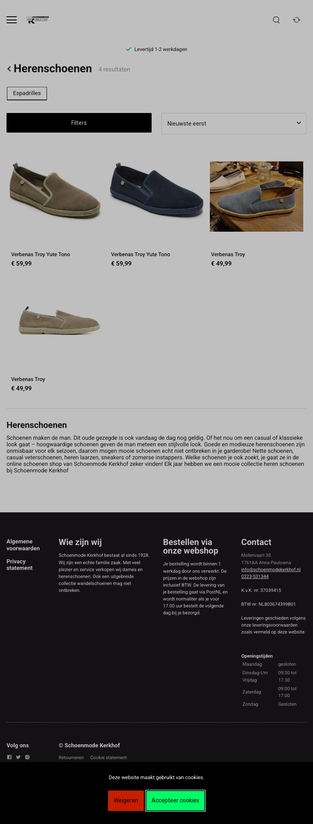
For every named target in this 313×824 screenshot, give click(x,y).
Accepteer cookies (175, 800)
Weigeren (126, 800)
